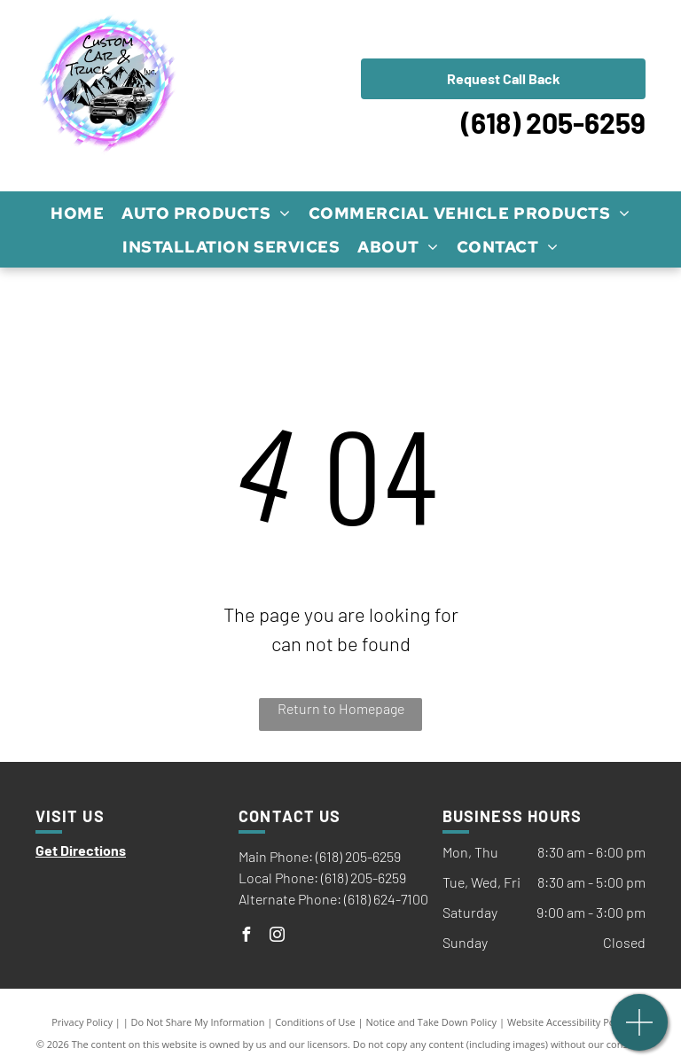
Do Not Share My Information (198, 1022)
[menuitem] (77, 212)
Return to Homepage (341, 708)
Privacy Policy (82, 1022)
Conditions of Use (315, 1022)
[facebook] (245, 937)
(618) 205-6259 (553, 122)
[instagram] (276, 937)
